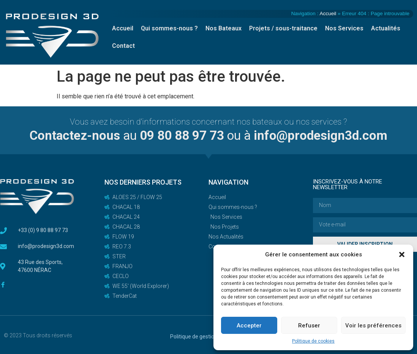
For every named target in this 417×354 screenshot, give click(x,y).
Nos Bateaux (223, 28)
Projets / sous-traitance (283, 28)
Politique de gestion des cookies (208, 336)
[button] (402, 254)
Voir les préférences (373, 325)
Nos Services (344, 28)
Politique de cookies (313, 341)
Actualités (385, 28)
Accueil (327, 13)
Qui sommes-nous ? (169, 28)
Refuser (309, 325)
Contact (123, 45)
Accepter (249, 325)
